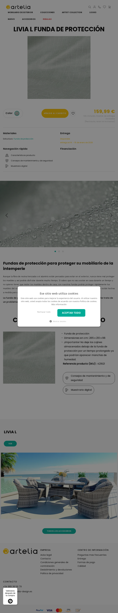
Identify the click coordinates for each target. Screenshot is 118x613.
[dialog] (59, 306)
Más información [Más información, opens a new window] (59, 304)
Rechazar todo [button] (44, 312)
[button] (59, 321)
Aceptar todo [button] (71, 312)
